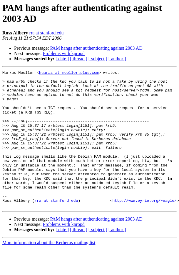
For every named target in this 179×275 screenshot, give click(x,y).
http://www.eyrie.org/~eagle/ (144, 226)
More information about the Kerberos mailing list (48, 269)
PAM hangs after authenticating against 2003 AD (96, 48)
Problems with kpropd (64, 53)
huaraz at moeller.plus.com (69, 73)
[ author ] (117, 58)
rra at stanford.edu (46, 32)
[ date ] (62, 58)
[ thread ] (78, 58)
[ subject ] (97, 58)
